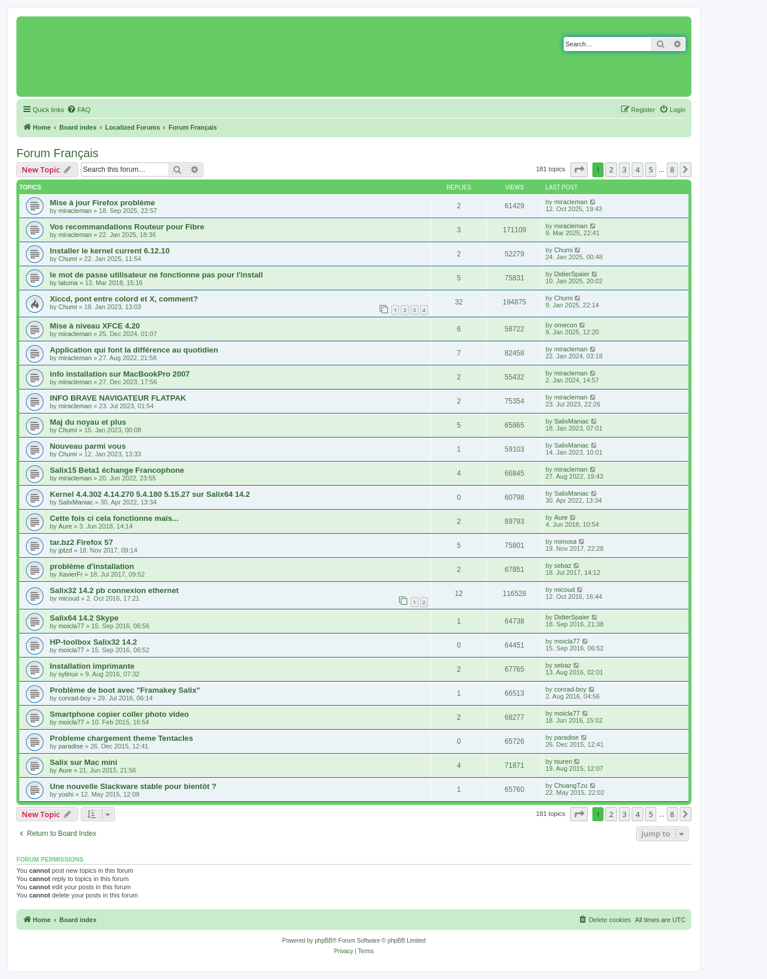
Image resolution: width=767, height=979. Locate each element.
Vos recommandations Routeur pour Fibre (127, 226)
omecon (565, 324)
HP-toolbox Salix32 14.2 (93, 642)
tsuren (563, 761)
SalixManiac (571, 421)
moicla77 (71, 625)
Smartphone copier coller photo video (119, 714)
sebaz (562, 565)
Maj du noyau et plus (88, 422)
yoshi (66, 794)
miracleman (75, 210)
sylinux (69, 673)
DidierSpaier (572, 273)
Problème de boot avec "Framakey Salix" (125, 690)
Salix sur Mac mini (83, 762)
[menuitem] (78, 110)
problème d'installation (92, 566)
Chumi (68, 258)
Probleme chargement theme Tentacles (121, 738)
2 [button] (611, 169)
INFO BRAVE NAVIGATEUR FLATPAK (118, 398)
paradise (71, 746)
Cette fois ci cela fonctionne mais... (114, 518)
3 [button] (624, 169)
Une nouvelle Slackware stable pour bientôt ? (133, 786)
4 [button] (637, 169)
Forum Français (57, 153)
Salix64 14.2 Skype (84, 618)
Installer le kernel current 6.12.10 (110, 250)
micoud (69, 598)
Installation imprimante (92, 666)
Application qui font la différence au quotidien (134, 349)
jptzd (65, 550)
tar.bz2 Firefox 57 (81, 542)
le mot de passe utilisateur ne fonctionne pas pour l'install (156, 274)
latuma (68, 282)
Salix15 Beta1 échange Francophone (117, 470)
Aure (65, 526)
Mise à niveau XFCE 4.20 (95, 325)
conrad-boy (75, 698)
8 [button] (672, 169)
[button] (579, 169)
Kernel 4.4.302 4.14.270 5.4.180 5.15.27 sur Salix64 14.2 (150, 494)
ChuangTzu (571, 785)
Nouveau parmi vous (88, 446)
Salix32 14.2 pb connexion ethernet (114, 590)
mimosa (565, 541)
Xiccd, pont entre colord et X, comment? (124, 298)
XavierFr (71, 574)
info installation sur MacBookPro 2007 (120, 374)
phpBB (323, 940)
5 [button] (651, 169)
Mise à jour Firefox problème (102, 202)
